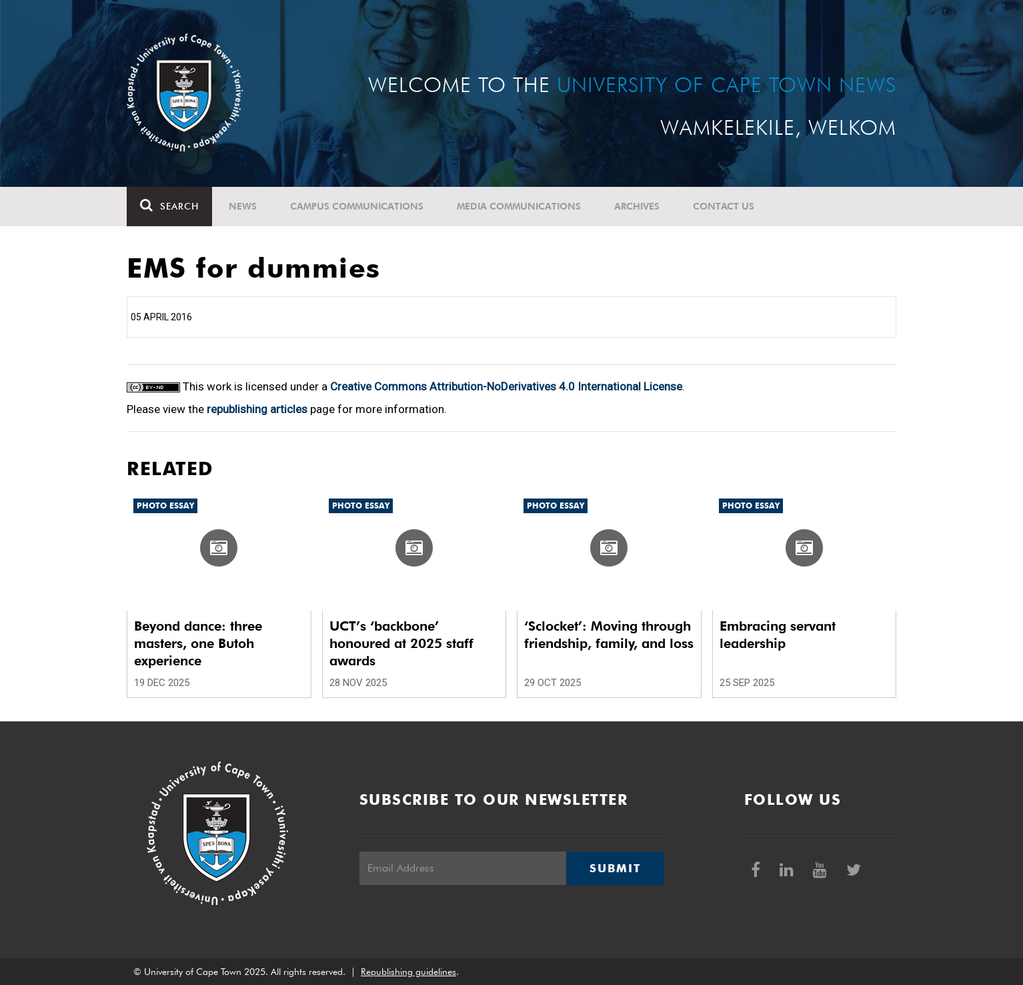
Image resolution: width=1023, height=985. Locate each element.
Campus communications (356, 206)
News (243, 206)
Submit (615, 868)
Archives (637, 206)
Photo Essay (165, 506)
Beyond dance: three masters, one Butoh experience (198, 643)
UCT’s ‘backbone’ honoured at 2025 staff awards (401, 643)
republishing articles (257, 409)
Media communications (519, 206)
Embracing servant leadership (778, 634)
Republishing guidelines (408, 971)
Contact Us (723, 206)
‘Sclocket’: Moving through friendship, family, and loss (609, 634)
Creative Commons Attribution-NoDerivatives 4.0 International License (506, 386)
